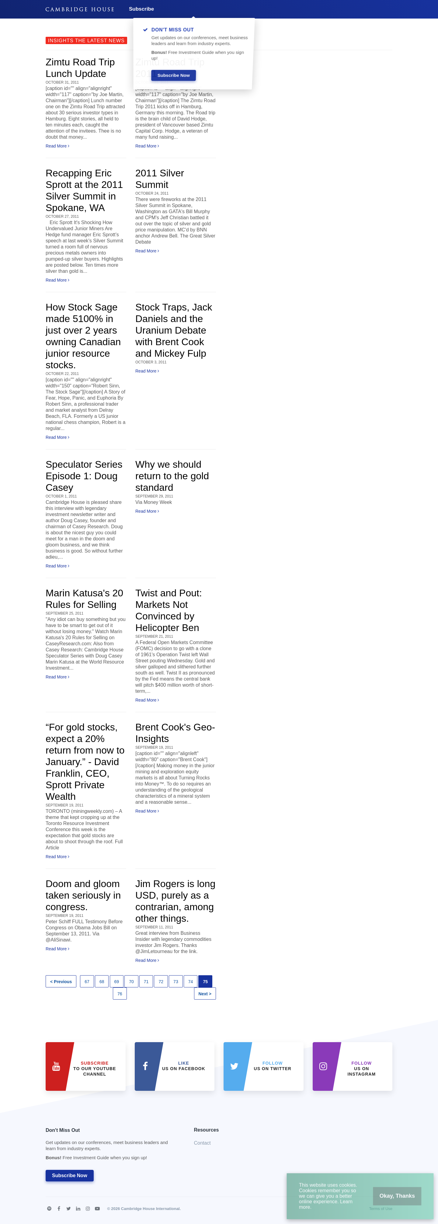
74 (190, 981)
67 (87, 981)
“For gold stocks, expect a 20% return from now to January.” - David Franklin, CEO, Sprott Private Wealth (85, 762)
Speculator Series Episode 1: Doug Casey (84, 476)
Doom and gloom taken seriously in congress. (83, 895)
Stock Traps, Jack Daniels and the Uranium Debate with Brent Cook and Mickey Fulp (173, 330)
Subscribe (141, 9)
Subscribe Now (69, 1175)
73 (175, 981)
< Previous (61, 981)
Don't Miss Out (112, 1146)
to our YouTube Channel (94, 1069)
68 (101, 981)
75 (205, 981)
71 (146, 981)
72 (160, 981)
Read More (57, 146)
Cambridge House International (150, 1208)
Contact (202, 1143)
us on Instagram (361, 1069)
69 (116, 981)
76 (119, 993)
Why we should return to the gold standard (172, 476)
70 (131, 981)
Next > (205, 993)
